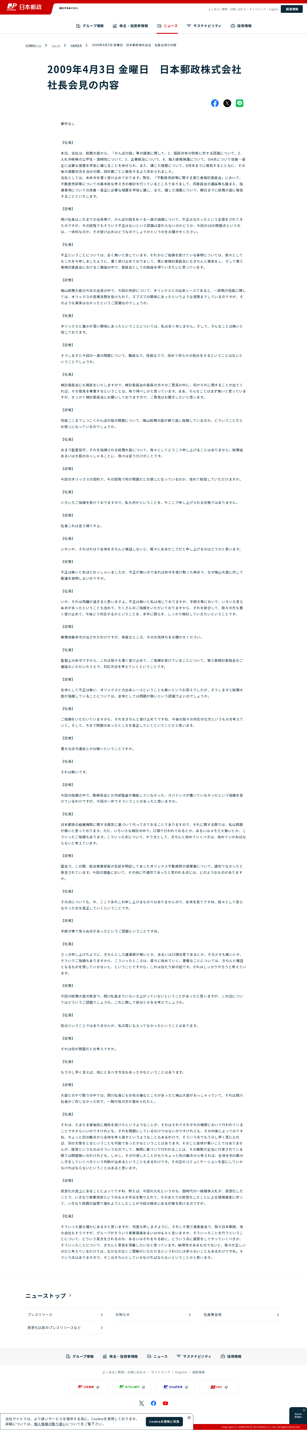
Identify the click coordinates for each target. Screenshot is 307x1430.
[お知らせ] (153, 1314)
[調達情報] (292, 9)
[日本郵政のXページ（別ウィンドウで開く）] (141, 1403)
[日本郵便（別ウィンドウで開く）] (88, 1387)
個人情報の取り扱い (50, 1423)
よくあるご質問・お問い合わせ (227, 9)
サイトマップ (257, 9)
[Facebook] (215, 103)
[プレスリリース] (65, 1314)
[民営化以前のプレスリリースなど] (65, 1327)
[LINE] (240, 103)
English (273, 9)
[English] (181, 1372)
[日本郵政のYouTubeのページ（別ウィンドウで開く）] (165, 1403)
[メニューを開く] (304, 1416)
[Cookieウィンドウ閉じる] (189, 1417)
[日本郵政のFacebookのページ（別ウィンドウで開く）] (153, 1403)
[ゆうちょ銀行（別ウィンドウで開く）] (132, 1387)
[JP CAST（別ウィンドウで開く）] (219, 1387)
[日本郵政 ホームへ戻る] (24, 6)
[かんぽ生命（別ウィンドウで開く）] (175, 1387)
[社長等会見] (241, 1314)
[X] (227, 103)
